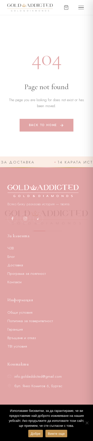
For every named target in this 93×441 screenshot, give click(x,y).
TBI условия (17, 346)
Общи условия (19, 312)
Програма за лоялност (26, 273)
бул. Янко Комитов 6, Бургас (38, 386)
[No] (86, 422)
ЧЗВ (10, 248)
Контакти (14, 282)
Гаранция (15, 329)
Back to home (46, 125)
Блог (11, 256)
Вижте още (56, 434)
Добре (35, 434)
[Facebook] (12, 218)
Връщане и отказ (21, 338)
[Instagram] (25, 218)
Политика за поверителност (30, 321)
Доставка (15, 265)
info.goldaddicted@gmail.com (38, 376)
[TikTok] (38, 218)
